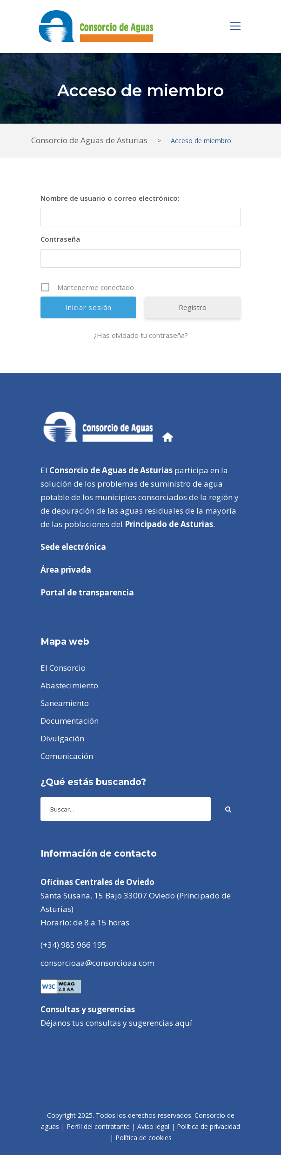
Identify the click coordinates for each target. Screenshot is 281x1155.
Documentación (69, 720)
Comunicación (66, 756)
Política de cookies (143, 1137)
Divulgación (62, 738)
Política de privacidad (208, 1126)
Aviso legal (153, 1126)
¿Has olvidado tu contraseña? (141, 335)
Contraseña (60, 239)
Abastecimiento (69, 685)
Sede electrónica (73, 546)
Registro (193, 307)
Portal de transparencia (87, 592)
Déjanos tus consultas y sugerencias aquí (116, 1022)
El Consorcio (63, 667)
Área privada (65, 569)
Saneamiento (64, 703)
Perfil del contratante (98, 1126)
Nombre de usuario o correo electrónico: (110, 198)
